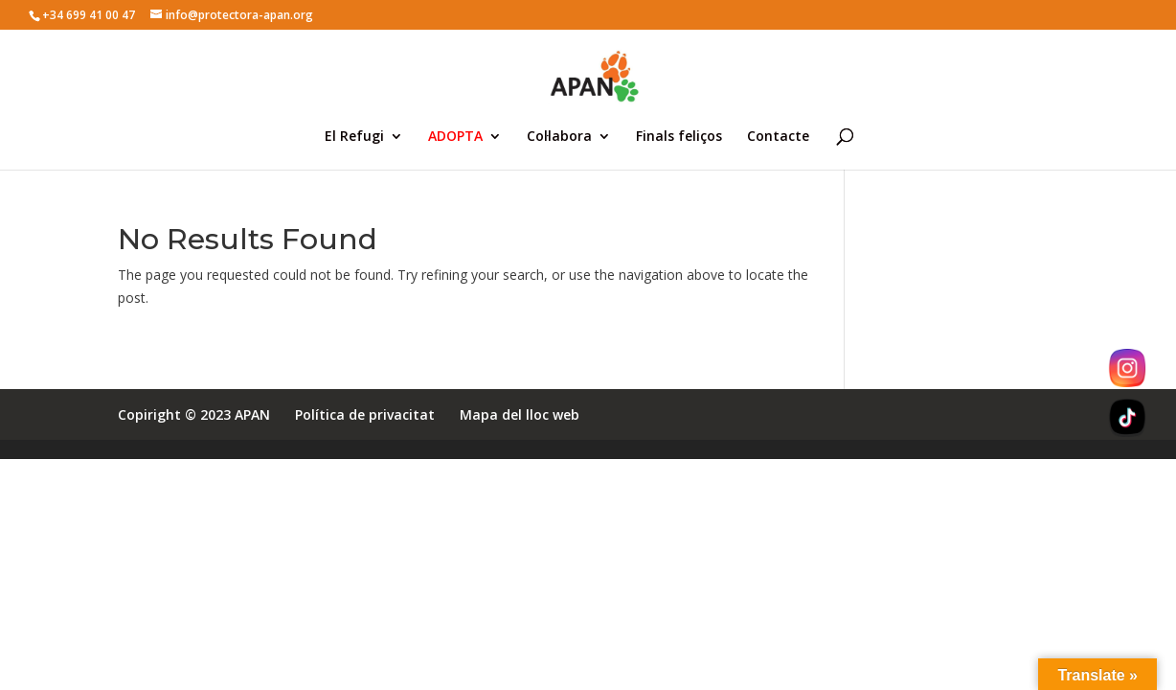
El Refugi (354, 137)
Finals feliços (679, 137)
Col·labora (559, 137)
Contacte (778, 137)
